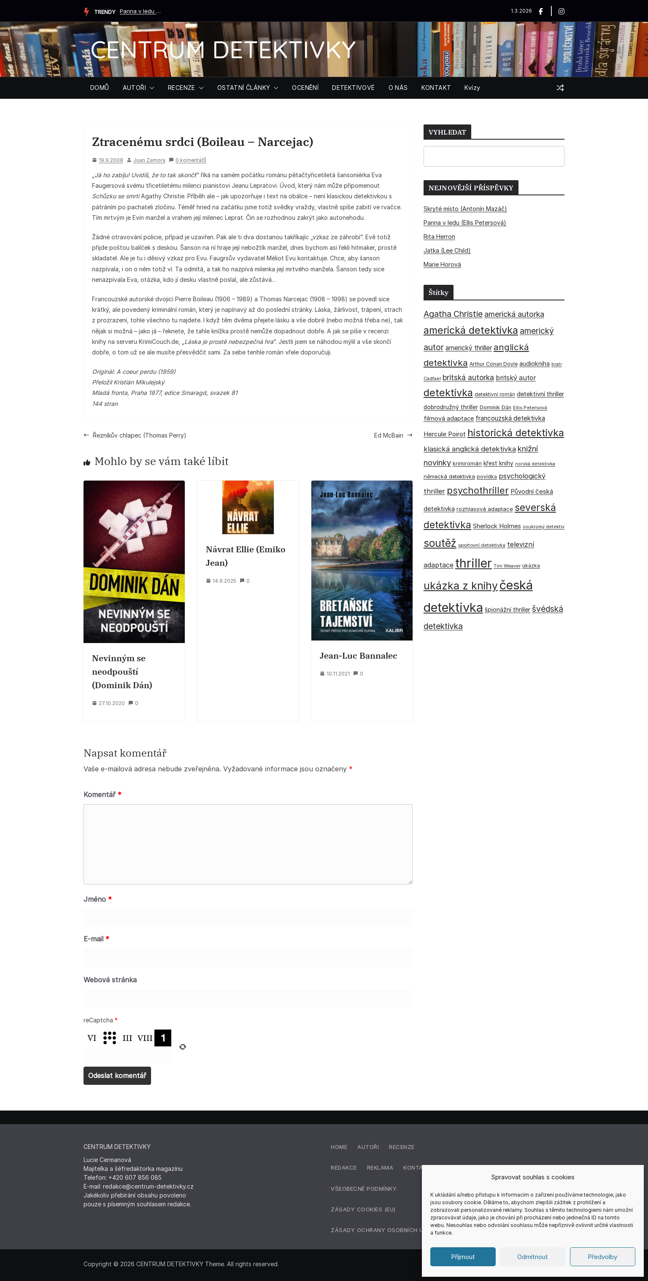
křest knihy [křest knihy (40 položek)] (498, 463)
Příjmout (463, 1257)
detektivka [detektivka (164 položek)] (448, 392)
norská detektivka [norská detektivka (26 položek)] (535, 464)
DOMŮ (99, 87)
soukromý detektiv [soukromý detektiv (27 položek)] (543, 527)
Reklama (380, 1167)
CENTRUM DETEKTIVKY (223, 49)
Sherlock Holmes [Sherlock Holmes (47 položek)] (497, 526)
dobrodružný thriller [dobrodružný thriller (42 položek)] (451, 407)
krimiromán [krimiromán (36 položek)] (467, 463)
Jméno (98, 899)
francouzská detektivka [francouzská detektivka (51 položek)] (510, 418)
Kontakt (417, 1167)
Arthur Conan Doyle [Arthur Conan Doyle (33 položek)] (494, 364)
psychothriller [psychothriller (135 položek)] (478, 490)
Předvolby (602, 1257)
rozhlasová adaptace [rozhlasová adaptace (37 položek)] (484, 508)
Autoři (368, 1146)
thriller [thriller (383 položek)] (473, 563)
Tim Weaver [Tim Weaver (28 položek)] (507, 566)
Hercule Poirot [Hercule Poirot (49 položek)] (445, 434)
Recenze (402, 1146)
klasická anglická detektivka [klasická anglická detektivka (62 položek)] (470, 449)
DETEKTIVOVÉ (353, 87)
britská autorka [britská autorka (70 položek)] (468, 377)
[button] (150, 88)
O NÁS (398, 87)
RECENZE (181, 87)
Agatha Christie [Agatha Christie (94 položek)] (453, 314)
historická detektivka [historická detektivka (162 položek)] (515, 433)
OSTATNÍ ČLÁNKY (243, 87)
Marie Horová (442, 264)
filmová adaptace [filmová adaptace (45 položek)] (449, 418)
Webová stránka (110, 980)
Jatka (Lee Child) (447, 250)
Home (339, 1146)
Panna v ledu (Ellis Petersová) (141, 11)
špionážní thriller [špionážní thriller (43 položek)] (507, 609)
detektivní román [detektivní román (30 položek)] (495, 394)
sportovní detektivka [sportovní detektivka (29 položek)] (481, 545)
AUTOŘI (134, 87)
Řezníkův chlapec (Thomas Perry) (135, 435)
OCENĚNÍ (305, 87)
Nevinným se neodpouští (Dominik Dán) (122, 671)
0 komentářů (187, 160)
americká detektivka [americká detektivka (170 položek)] (471, 330)
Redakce (344, 1167)
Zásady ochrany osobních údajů (385, 1230)
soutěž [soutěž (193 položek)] (440, 543)
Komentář (103, 794)
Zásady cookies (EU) (363, 1209)
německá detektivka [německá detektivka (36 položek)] (449, 476)
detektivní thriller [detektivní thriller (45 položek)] (540, 393)
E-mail (96, 939)
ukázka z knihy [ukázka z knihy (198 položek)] (461, 585)
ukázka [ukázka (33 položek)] (531, 565)
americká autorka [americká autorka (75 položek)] (514, 314)
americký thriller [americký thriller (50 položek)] (469, 348)
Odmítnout (532, 1257)
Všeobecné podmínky (364, 1188)
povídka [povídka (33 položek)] (487, 476)
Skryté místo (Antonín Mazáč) (465, 208)
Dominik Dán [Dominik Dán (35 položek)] (495, 407)
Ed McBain (393, 435)
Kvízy (472, 87)
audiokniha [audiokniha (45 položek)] (534, 363)
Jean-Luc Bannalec (358, 655)
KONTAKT (436, 87)
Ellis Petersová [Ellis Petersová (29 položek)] (530, 408)
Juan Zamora (149, 160)
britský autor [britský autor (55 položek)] (516, 378)
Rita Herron (439, 236)
